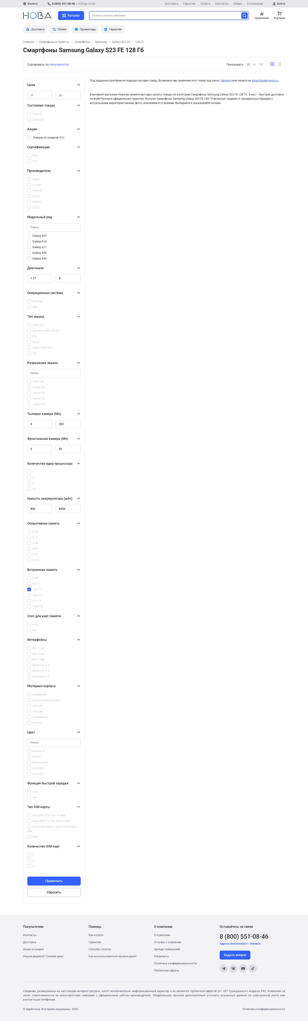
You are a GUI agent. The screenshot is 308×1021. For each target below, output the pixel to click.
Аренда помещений (167, 949)
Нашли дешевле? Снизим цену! (43, 956)
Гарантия (189, 3)
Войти (281, 3)
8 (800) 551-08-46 (63, 3)
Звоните (226, 80)
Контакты (222, 3)
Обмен (237, 3)
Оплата (205, 3)
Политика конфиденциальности (175, 963)
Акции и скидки (33, 949)
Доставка (171, 3)
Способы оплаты (100, 949)
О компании (255, 3)
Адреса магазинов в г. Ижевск (240, 943)
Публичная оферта (166, 970)
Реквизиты (161, 956)
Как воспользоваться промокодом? (113, 956)
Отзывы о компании (167, 942)
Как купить (96, 935)
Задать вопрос (235, 955)
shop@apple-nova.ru (265, 80)
